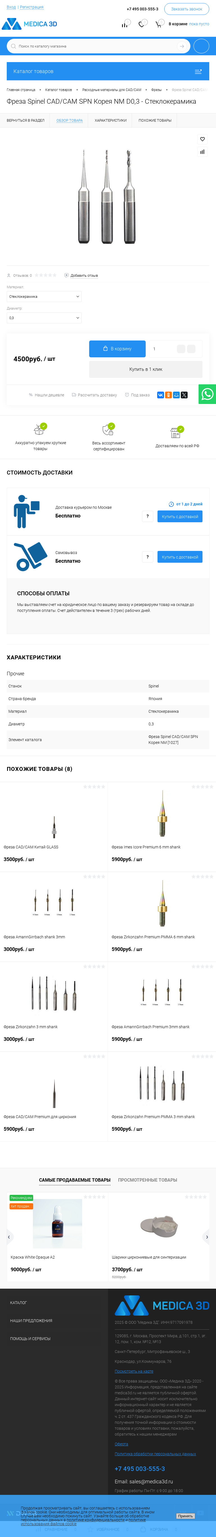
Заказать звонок (186, 9)
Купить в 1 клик (145, 369)
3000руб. (54, 952)
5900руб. (162, 862)
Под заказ (137, 394)
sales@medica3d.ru (151, 1481)
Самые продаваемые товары (75, 1180)
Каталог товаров (108, 71)
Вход (11, 7)
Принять (185, 1516)
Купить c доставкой (180, 516)
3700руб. (159, 1272)
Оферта (121, 1444)
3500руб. (54, 862)
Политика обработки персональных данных (155, 1454)
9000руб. (26, 1269)
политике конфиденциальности (96, 1520)
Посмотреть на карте (134, 1371)
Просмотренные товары (147, 1180)
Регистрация (32, 7)
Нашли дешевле (46, 394)
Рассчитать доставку (94, 395)
